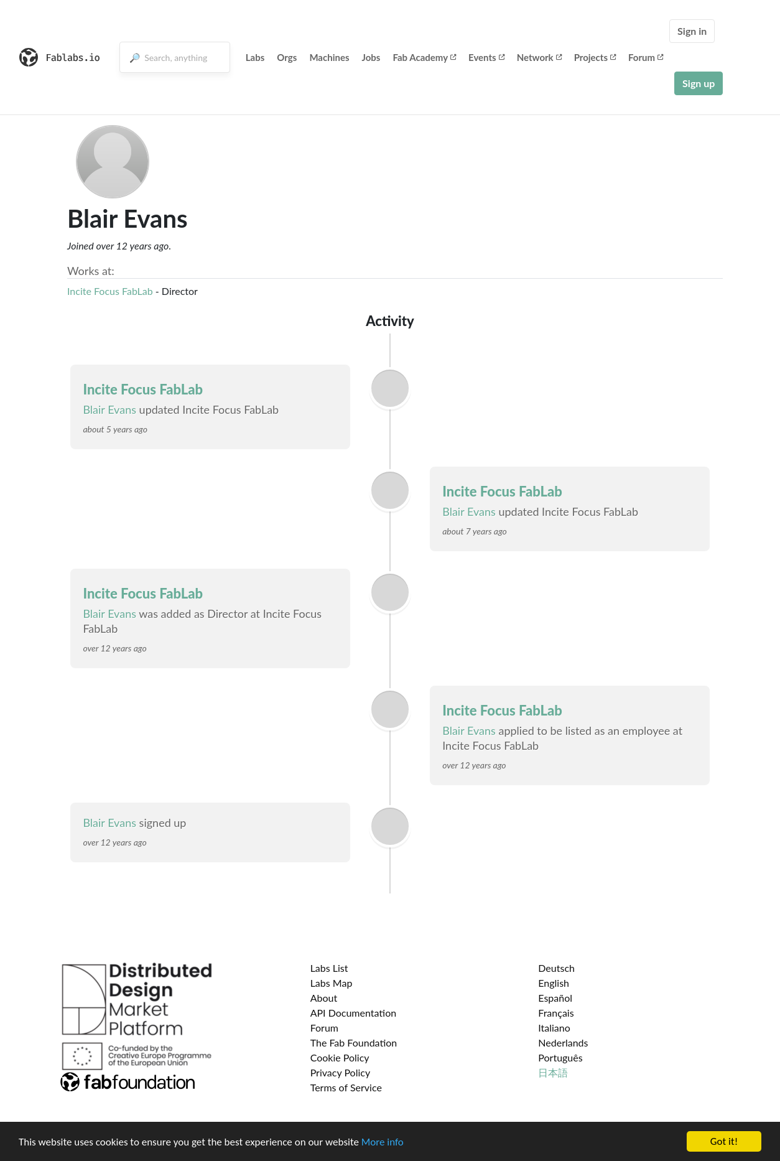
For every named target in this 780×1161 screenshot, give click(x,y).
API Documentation (353, 1013)
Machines (329, 57)
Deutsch (556, 968)
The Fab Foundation (353, 1042)
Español (555, 998)
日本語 (553, 1072)
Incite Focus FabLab (110, 291)
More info (382, 1142)
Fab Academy (424, 57)
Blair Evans (109, 409)
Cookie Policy (339, 1057)
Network (539, 57)
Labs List (329, 968)
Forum (645, 57)
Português (560, 1057)
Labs (255, 57)
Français (555, 1013)
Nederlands (563, 1042)
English (553, 983)
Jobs (371, 57)
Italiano (554, 1027)
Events (486, 57)
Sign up (698, 83)
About (324, 998)
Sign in (692, 31)
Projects (595, 57)
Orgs (287, 57)
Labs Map (331, 983)
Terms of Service (346, 1087)
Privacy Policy (340, 1072)
